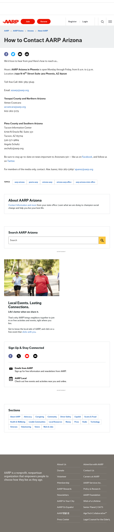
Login (85, 21)
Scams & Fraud (90, 417)
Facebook (87, 156)
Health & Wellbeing (17, 422)
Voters (37, 427)
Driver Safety (65, 417)
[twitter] (19, 356)
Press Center (63, 519)
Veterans (13, 427)
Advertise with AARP (93, 464)
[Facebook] (6, 54)
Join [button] (28, 21)
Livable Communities (37, 422)
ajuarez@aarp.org (84, 169)
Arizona (30, 31)
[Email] (20, 54)
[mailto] (35, 356)
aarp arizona (20, 182)
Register (72, 21)
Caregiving (39, 417)
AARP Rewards (64, 488)
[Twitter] (13, 54)
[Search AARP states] (53, 240)
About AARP (43, 31)
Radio (84, 422)
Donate (60, 470)
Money (68, 422)
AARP (6, 31)
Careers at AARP (91, 476)
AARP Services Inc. (92, 482)
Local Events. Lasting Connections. (24, 305)
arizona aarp (47, 182)
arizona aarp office (64, 182)
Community (52, 417)
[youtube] (27, 356)
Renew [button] (44, 21)
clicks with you (29, 332)
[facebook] (10, 356)
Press (76, 422)
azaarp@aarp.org (20, 90)
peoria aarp (33, 182)
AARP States (18, 31)
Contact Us (88, 470)
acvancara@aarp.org (15, 106)
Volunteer (61, 476)
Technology (95, 422)
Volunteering (26, 427)
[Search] (102, 240)
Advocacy (28, 417)
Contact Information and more (22, 205)
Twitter (10, 161)
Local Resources (55, 422)
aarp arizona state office (85, 182)
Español (78, 417)
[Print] (27, 54)
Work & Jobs (48, 427)
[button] (110, 21)
